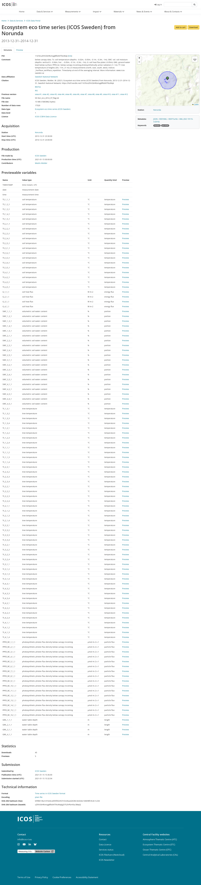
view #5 (68, 94)
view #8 (91, 94)
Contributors (7, 163)
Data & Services (16, 20)
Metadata (8, 50)
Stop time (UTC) (9, 140)
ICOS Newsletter (106, 860)
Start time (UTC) (9, 136)
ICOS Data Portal (33, 20)
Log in (158, 4)
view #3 (53, 94)
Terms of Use (23, 877)
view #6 (76, 94)
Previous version (9, 94)
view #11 (115, 94)
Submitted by (8, 771)
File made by (7, 155)
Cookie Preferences (62, 877)
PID (3, 56)
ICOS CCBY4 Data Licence (46, 116)
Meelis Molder (41, 163)
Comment (6, 59)
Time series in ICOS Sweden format (50, 793)
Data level (6, 113)
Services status (106, 849)
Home (4, 20)
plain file (38, 797)
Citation (5, 80)
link (70, 56)
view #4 (61, 94)
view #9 (99, 94)
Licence (5, 116)
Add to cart (180, 27)
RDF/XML (163, 119)
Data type (6, 109)
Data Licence (105, 844)
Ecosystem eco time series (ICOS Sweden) (52, 109)
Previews (5, 756)
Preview (19, 50)
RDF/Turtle (173, 119)
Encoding (6, 797)
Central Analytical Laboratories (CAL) (160, 854)
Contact (103, 839)
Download (193, 27)
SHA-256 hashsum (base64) (14, 804)
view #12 (124, 94)
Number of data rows (11, 105)
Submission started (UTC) (13, 778)
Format (5, 793)
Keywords (142, 125)
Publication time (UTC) (12, 775)
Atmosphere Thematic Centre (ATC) (160, 839)
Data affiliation (8, 77)
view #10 (107, 94)
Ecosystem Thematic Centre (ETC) (159, 844)
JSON (155, 119)
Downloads (6, 752)
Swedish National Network (46, 77)
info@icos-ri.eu (24, 839)
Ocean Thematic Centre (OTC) (157, 849)
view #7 (83, 94)
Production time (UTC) (11, 159)
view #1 (38, 94)
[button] (45, 11)
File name (6, 98)
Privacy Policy (41, 877)
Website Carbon (43, 851)
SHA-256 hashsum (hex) (12, 801)
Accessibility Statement (87, 877)
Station (5, 132)
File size (5, 101)
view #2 (46, 94)
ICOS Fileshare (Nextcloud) (111, 854)
